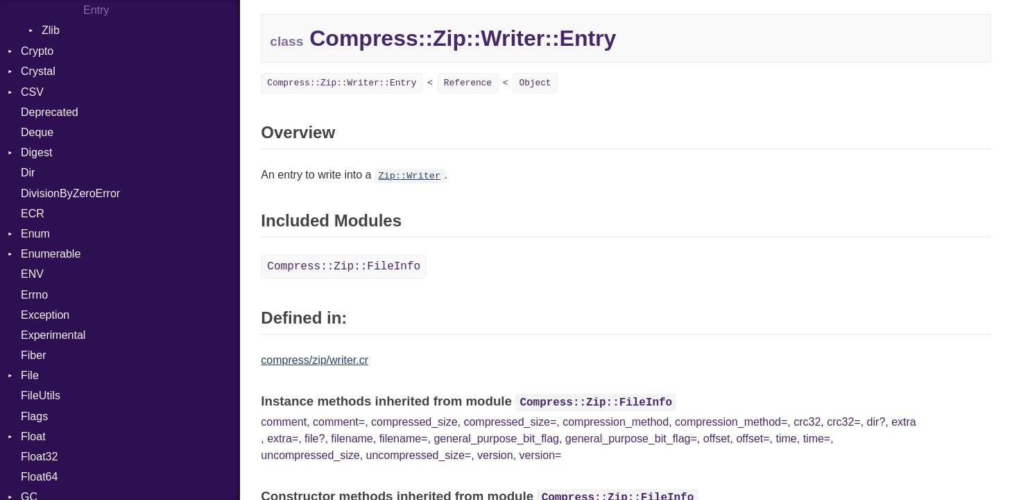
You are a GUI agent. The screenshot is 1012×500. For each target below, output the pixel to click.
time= (817, 438)
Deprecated (49, 112)
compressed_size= (509, 422)
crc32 (807, 422)
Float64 (39, 477)
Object (535, 83)
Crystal (38, 71)
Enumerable (50, 254)
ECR (32, 213)
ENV (32, 274)
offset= (752, 438)
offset (716, 438)
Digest (36, 152)
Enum (35, 234)
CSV (32, 92)
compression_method (616, 422)
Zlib (51, 30)
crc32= (843, 422)
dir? (876, 422)
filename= (403, 438)
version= (541, 455)
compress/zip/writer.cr (314, 360)
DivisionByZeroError (70, 193)
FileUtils (40, 395)
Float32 (39, 456)
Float (33, 436)
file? (315, 438)
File (30, 375)
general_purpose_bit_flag (496, 438)
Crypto (37, 51)
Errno (34, 295)
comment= (339, 422)
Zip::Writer (409, 176)
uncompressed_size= (419, 455)
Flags (34, 416)
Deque (37, 132)
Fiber (33, 355)
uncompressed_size (310, 455)
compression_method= (731, 422)
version (495, 455)
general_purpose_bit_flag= (631, 438)
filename (351, 438)
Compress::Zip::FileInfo (343, 266)
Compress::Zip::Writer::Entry (341, 83)
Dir (28, 172)
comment (284, 422)
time (786, 438)
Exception (45, 315)
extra (903, 422)
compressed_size (414, 422)
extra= (282, 438)
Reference (468, 83)
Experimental (53, 335)
